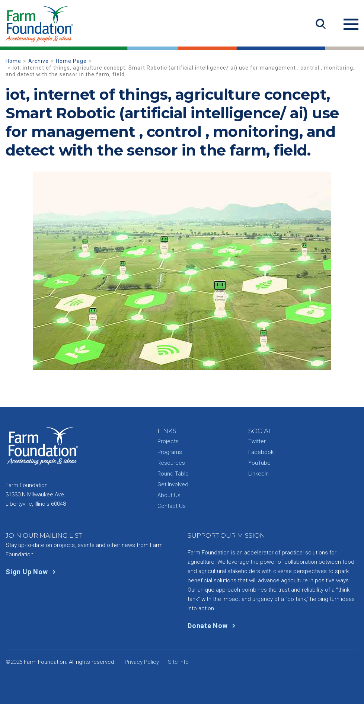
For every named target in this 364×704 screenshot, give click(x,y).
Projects (168, 441)
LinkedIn (258, 473)
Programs (169, 452)
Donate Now (213, 626)
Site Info (178, 662)
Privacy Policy (142, 662)
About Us (169, 495)
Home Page (71, 61)
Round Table (173, 473)
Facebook (261, 452)
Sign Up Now (32, 572)
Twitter (257, 441)
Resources (171, 463)
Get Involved (172, 484)
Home (13, 61)
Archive (38, 61)
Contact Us (171, 506)
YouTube (259, 463)
